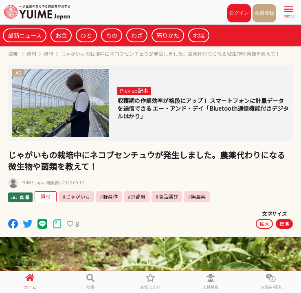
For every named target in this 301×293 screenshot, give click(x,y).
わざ (137, 35)
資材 (31, 53)
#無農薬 (197, 196)
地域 (198, 35)
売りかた (167, 35)
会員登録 (264, 13)
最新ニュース (25, 35)
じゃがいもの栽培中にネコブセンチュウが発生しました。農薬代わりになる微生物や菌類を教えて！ (170, 53)
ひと (86, 35)
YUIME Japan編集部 (40, 183)
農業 (13, 53)
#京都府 (136, 196)
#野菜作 (109, 196)
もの (111, 35)
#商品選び (167, 196)
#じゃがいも (76, 196)
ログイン (239, 13)
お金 (61, 35)
